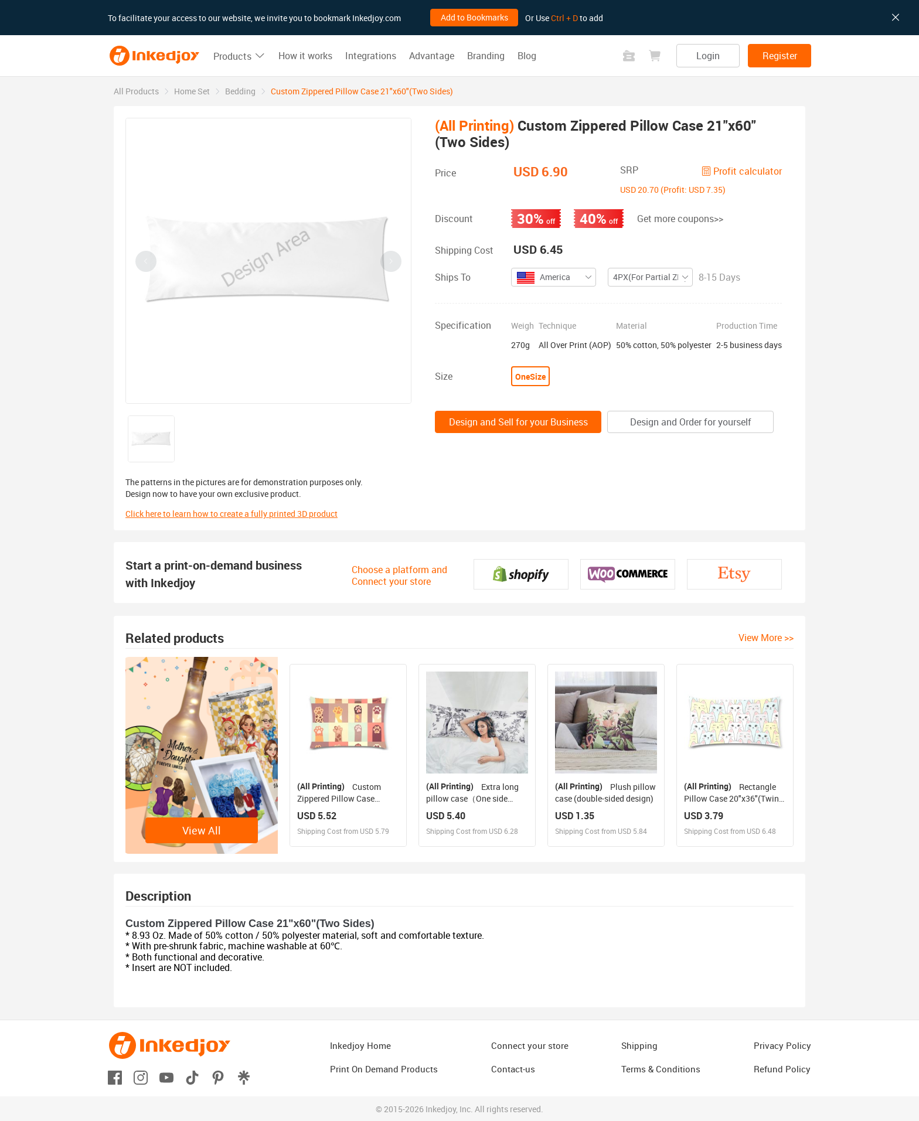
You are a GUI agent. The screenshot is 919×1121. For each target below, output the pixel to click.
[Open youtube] (166, 1076)
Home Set (192, 91)
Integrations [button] (370, 55)
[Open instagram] (141, 1076)
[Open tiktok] (192, 1076)
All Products (136, 91)
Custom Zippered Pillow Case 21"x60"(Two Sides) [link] (362, 91)
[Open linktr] (244, 1076)
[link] (136, 91)
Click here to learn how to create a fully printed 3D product (231, 513)
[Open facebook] (115, 1076)
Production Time (746, 326)
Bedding (240, 91)
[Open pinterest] (218, 1076)
